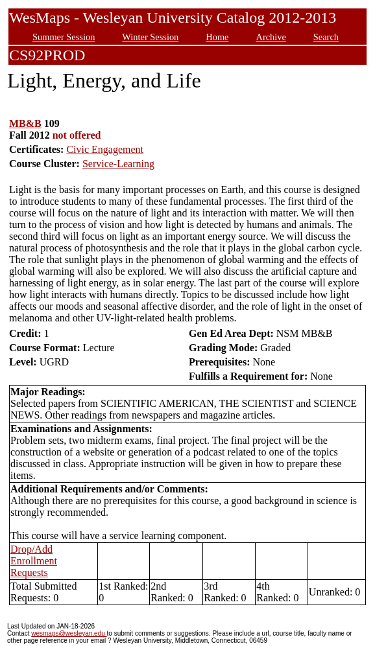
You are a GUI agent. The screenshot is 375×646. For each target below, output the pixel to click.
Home (217, 37)
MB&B (25, 123)
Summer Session (63, 37)
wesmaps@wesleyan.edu (68, 633)
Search (326, 37)
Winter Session (150, 37)
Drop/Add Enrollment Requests (33, 561)
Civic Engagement (104, 149)
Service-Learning (118, 163)
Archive (270, 37)
